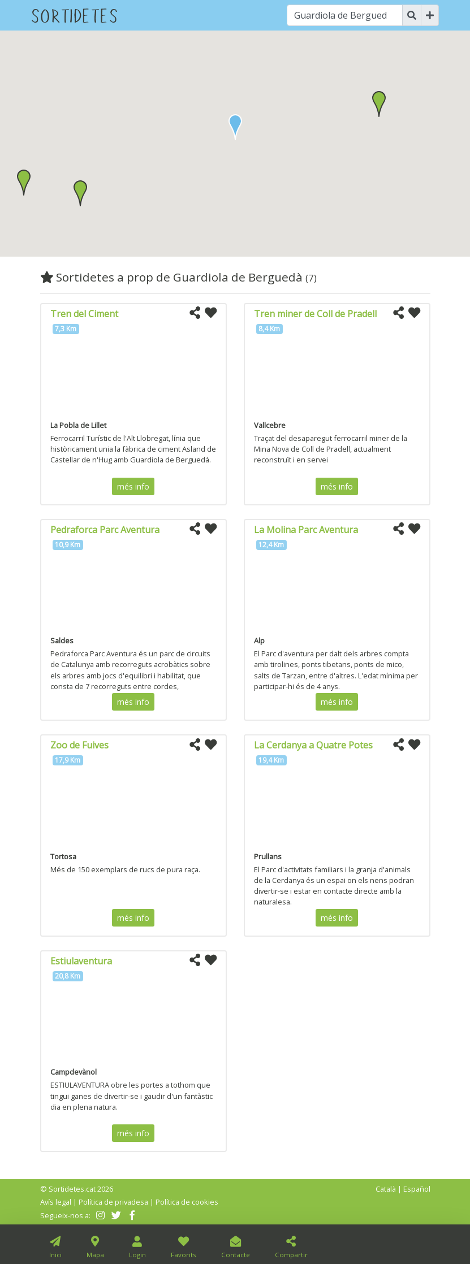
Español (416, 1189)
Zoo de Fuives (79, 745)
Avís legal (55, 1202)
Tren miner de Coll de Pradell (315, 314)
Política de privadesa (113, 1202)
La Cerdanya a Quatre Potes (313, 745)
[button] (379, 104)
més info (133, 486)
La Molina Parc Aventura (306, 529)
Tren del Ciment (84, 314)
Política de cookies (187, 1202)
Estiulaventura (81, 961)
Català (386, 1189)
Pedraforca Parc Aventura (104, 529)
